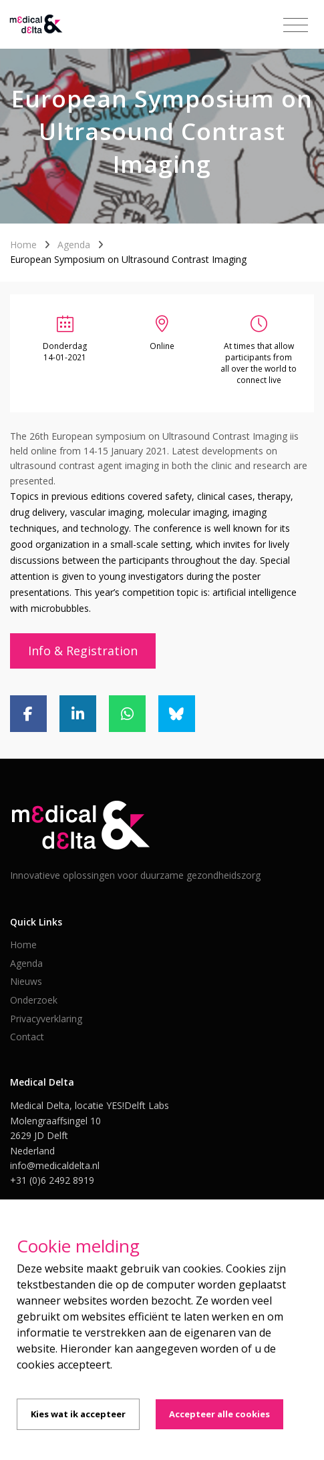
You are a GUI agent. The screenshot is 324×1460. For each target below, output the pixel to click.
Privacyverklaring (46, 1018)
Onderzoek (33, 1000)
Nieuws (26, 981)
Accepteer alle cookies (219, 1414)
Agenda (73, 244)
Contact (27, 1036)
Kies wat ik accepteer (78, 1414)
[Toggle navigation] (296, 25)
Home (23, 244)
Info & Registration (83, 651)
